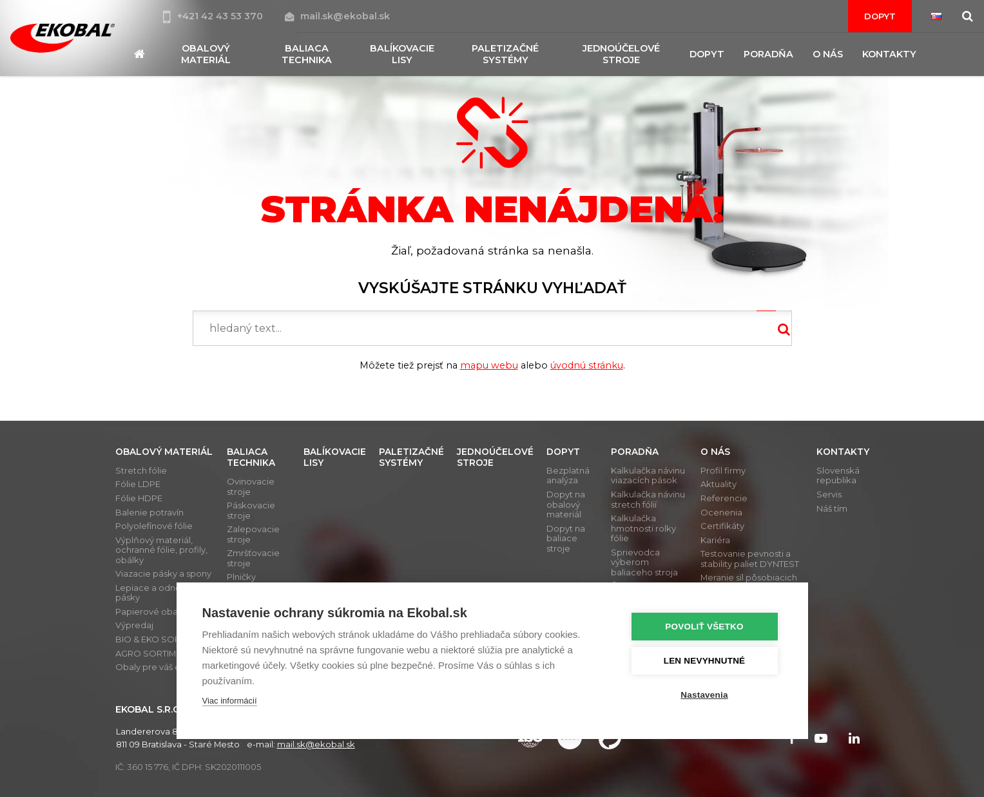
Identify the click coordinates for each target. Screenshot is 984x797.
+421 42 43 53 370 (214, 16)
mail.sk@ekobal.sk (337, 16)
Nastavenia (704, 695)
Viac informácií (229, 701)
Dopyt (880, 16)
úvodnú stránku (586, 365)
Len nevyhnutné (705, 661)
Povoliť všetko (704, 626)
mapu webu (489, 365)
